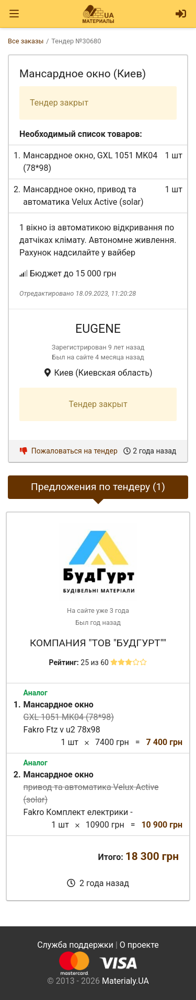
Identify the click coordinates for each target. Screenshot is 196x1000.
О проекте (139, 945)
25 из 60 (94, 662)
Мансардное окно (58, 155)
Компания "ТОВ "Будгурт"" (98, 643)
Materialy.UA (125, 981)
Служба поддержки (75, 945)
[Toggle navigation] (14, 14)
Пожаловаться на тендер (69, 451)
